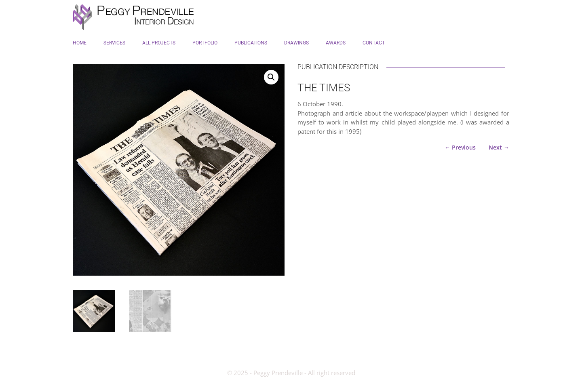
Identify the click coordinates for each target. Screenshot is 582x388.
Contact (374, 43)
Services (114, 43)
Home (79, 43)
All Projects (158, 43)
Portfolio (204, 43)
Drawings (296, 43)
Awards (336, 43)
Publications (250, 43)
